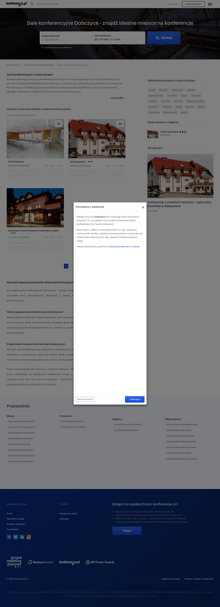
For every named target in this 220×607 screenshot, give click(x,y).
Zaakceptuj (134, 399)
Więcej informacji (85, 399)
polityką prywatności (119, 246)
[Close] (143, 207)
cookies (135, 246)
